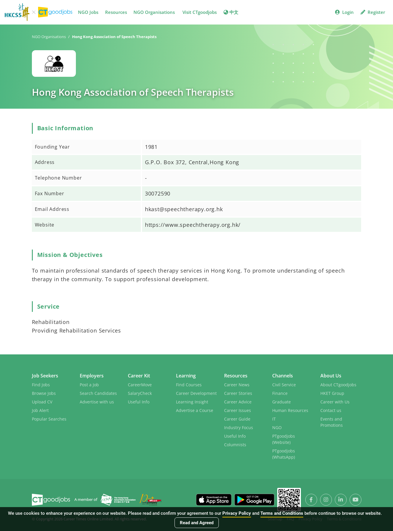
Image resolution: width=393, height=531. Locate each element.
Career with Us (335, 402)
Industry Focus (238, 427)
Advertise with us (97, 402)
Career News (237, 384)
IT (274, 419)
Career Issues (237, 410)
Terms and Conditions (281, 513)
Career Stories (238, 393)
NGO (277, 427)
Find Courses (189, 384)
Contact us (330, 410)
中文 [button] (231, 12)
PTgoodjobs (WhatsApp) (283, 454)
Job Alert (40, 410)
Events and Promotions (331, 422)
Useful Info (138, 402)
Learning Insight (192, 402)
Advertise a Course (194, 410)
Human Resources (290, 410)
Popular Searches (49, 419)
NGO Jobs (88, 12)
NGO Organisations (154, 12)
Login (344, 12)
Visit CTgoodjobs (199, 12)
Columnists (235, 444)
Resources (116, 12)
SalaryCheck (140, 393)
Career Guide (237, 419)
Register (373, 12)
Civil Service (284, 384)
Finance (280, 393)
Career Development (196, 393)
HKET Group (332, 393)
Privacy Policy (236, 513)
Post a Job (89, 384)
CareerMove (140, 384)
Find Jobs (41, 384)
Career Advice (238, 402)
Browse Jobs (44, 393)
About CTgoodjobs (338, 384)
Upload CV (42, 402)
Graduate (281, 402)
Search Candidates (98, 393)
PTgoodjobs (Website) (283, 439)
